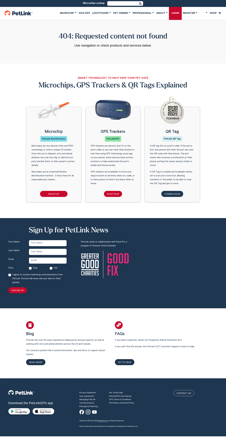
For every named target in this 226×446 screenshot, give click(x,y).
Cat (55, 268)
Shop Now (113, 194)
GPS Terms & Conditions (120, 400)
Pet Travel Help (116, 393)
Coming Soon (172, 194)
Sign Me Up (17, 290)
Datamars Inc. (103, 421)
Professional (142, 13)
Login (175, 13)
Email (11, 259)
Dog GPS (84, 13)
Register (189, 13)
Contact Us (184, 393)
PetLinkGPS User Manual (120, 396)
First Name (13, 242)
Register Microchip (53, 195)
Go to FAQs (124, 362)
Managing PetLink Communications (87, 401)
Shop (215, 13)
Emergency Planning (88, 407)
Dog (35, 268)
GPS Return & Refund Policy (121, 403)
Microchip (67, 13)
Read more (35, 362)
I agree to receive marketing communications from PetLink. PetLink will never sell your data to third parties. (37, 279)
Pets (10, 268)
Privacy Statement (87, 393)
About (160, 13)
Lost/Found (100, 13)
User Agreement (86, 396)
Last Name (13, 250)
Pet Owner (120, 13)
